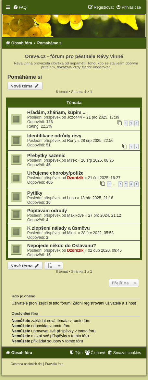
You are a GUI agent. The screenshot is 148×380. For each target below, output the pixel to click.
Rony (71, 140)
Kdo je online (23, 296)
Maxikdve (75, 215)
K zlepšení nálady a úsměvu (58, 228)
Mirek (72, 160)
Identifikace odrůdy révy (54, 135)
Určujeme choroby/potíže (55, 173)
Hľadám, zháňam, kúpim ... (57, 112)
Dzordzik (75, 178)
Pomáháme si (24, 77)
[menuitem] (20, 7)
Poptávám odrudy (47, 210)
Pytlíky (35, 193)
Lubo (71, 198)
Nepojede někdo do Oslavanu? (61, 245)
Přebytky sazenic (46, 155)
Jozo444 (74, 117)
